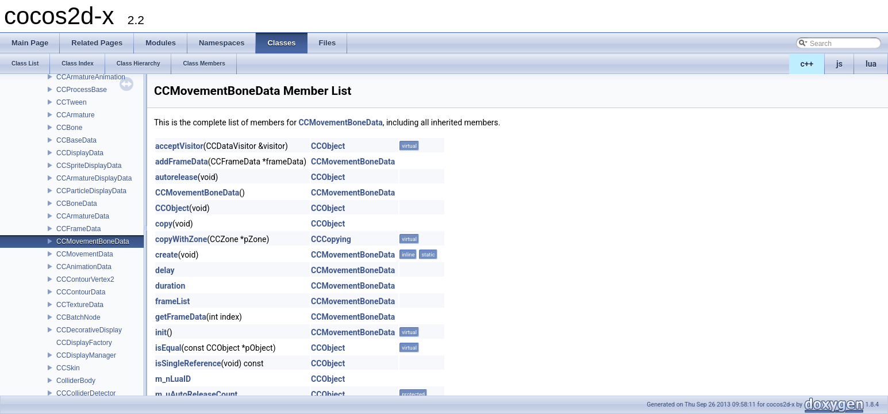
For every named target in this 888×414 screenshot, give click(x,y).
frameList (172, 301)
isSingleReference (188, 363)
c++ (807, 63)
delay (165, 270)
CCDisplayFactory (84, 343)
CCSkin (68, 368)
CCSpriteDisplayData (88, 166)
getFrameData (180, 316)
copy (163, 223)
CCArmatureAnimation (90, 77)
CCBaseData (76, 140)
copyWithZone (181, 239)
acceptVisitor (179, 146)
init (161, 332)
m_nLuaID (173, 379)
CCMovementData (84, 254)
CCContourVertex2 (85, 279)
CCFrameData (78, 229)
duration (170, 285)
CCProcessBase (81, 90)
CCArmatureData (82, 216)
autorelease (176, 177)
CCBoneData (76, 204)
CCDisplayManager (86, 355)
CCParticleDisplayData (91, 191)
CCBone (69, 128)
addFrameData (181, 161)
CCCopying (331, 239)
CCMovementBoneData (92, 241)
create (166, 254)
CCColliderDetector (86, 393)
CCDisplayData (79, 153)
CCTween (71, 102)
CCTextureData (79, 305)
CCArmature (75, 115)
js (839, 63)
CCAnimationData (84, 267)
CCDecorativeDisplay (89, 330)
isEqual (168, 347)
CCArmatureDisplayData (94, 178)
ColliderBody (75, 381)
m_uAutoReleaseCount (196, 394)
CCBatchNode (78, 317)
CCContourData (80, 292)
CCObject (328, 146)
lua (871, 63)
